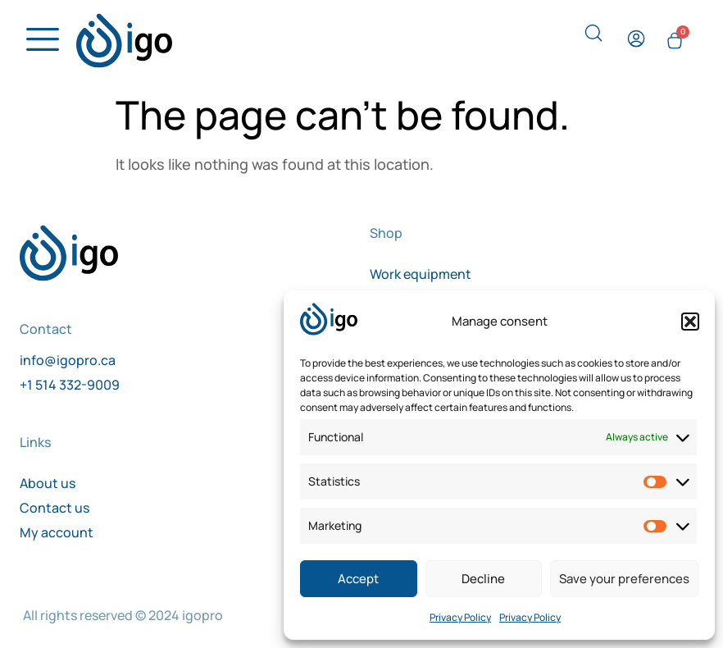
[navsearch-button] (593, 37)
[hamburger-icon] (38, 41)
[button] (690, 321)
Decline (483, 578)
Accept (358, 578)
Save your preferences (624, 578)
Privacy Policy (460, 617)
